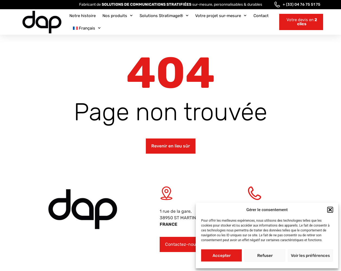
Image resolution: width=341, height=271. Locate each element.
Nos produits (117, 15)
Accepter (222, 255)
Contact (261, 15)
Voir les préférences (310, 255)
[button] (330, 209)
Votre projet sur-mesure (221, 15)
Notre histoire (82, 15)
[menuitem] (87, 28)
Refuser (265, 255)
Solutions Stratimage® (164, 15)
